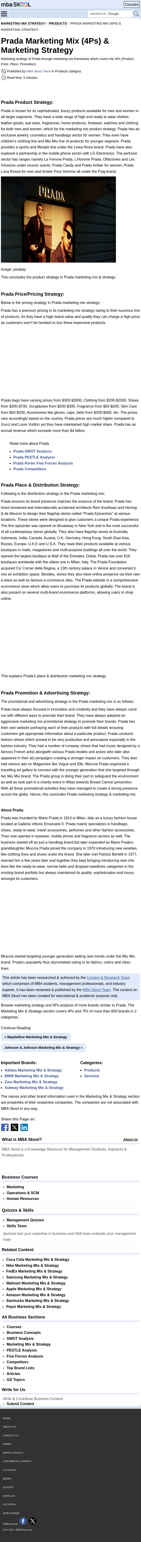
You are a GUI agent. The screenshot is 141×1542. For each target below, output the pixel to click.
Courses (132, 4)
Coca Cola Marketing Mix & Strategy (37, 1259)
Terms (7, 1444)
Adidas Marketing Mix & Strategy (33, 1070)
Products (92, 1070)
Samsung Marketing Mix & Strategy (37, 1277)
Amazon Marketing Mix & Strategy (36, 1295)
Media (7, 1478)
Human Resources (23, 1199)
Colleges (9, 1469)
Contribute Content (17, 1461)
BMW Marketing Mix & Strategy (32, 1076)
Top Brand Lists (21, 1368)
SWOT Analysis (20, 1339)
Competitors (17, 1362)
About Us (131, 1139)
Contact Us (11, 1435)
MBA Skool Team (38, 71)
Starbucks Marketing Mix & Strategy (37, 1301)
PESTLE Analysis (22, 1350)
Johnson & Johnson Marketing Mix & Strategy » (43, 1047)
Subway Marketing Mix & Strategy (34, 1088)
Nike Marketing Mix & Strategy (32, 1265)
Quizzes (8, 1487)
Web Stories (11, 1513)
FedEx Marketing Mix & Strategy (34, 1271)
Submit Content (20, 1404)
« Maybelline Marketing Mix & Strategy (35, 1037)
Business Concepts (24, 1333)
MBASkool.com (24, 1529)
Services (91, 1076)
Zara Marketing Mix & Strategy (31, 1082)
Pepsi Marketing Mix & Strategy (33, 1307)
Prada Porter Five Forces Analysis (43, 463)
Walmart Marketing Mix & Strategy (36, 1283)
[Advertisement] (70, 90)
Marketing (15, 1187)
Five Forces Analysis (25, 1356)
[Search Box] (110, 13)
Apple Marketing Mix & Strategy (33, 1289)
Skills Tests (17, 1226)
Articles (13, 1374)
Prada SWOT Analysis (32, 451)
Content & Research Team (108, 978)
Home (6, 1418)
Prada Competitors (29, 469)
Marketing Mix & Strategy (29, 1344)
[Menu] (5, 13)
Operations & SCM (23, 1193)
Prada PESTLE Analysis (34, 457)
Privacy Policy (13, 1452)
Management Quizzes (25, 1220)
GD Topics (16, 1380)
